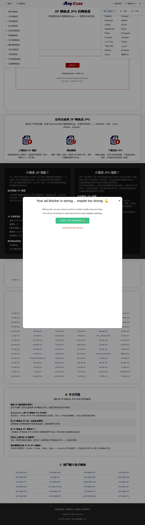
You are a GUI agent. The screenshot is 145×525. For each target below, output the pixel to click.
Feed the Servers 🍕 (72, 220)
